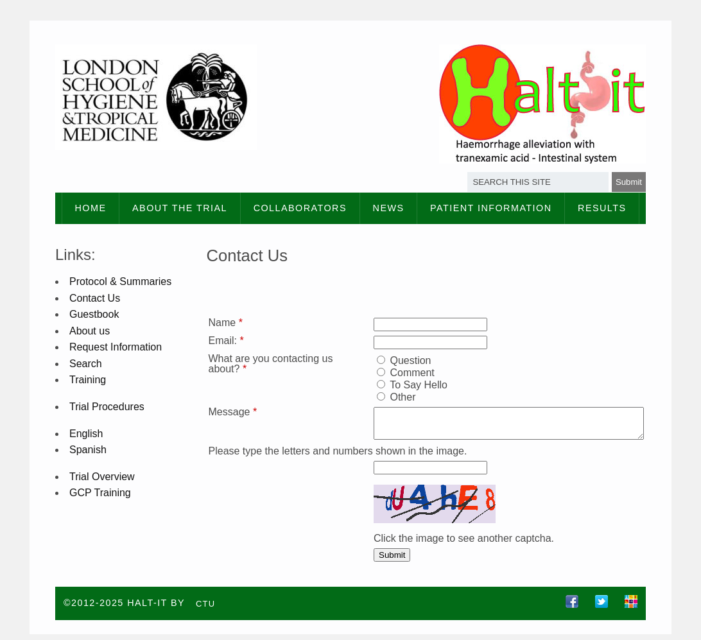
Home (91, 208)
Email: (226, 340)
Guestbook (94, 314)
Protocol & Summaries (120, 281)
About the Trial (179, 208)
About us (89, 330)
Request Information (115, 347)
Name (226, 322)
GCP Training (100, 492)
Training (87, 379)
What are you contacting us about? (264, 363)
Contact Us (94, 298)
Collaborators (300, 208)
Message (233, 411)
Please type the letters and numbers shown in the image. (338, 456)
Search (85, 363)
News (388, 208)
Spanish (88, 449)
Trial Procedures (106, 406)
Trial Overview (102, 476)
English (86, 433)
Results (602, 208)
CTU (206, 609)
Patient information (490, 208)
